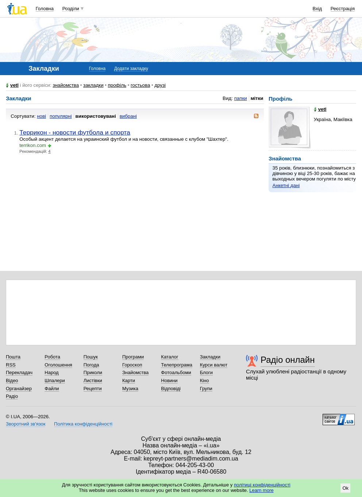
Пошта (13, 357)
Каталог (169, 357)
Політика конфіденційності (83, 424)
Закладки (210, 357)
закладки (93, 85)
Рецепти (93, 388)
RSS (11, 365)
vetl (14, 85)
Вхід (317, 8)
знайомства (66, 85)
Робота (52, 357)
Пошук (91, 357)
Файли (52, 388)
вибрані (128, 116)
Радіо (12, 396)
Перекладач (19, 372)
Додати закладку (131, 68)
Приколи (93, 372)
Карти (128, 380)
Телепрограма (176, 365)
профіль (117, 85)
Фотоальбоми (176, 372)
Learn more (261, 490)
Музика (130, 388)
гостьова (140, 85)
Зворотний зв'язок (25, 424)
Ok (345, 488)
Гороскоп (132, 365)
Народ (51, 372)
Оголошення (58, 365)
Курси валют (214, 365)
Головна (45, 8)
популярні (61, 116)
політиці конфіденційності (262, 485)
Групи (206, 388)
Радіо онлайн (288, 360)
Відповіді (171, 388)
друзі (160, 85)
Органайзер (19, 388)
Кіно (204, 380)
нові (41, 116)
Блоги (206, 372)
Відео (12, 380)
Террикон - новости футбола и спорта (74, 132)
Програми (133, 357)
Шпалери (55, 380)
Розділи (70, 8)
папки (240, 98)
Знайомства (135, 372)
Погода (91, 365)
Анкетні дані (286, 185)
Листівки (93, 380)
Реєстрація (343, 8)
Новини (169, 380)
